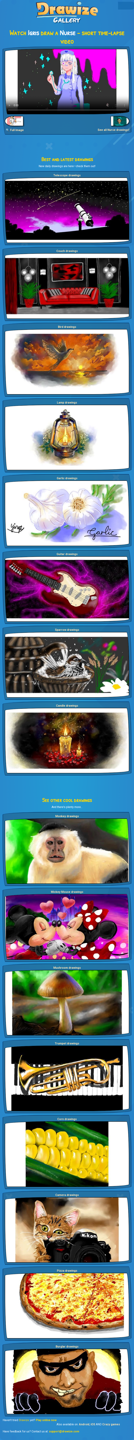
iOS (93, 1424)
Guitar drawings (67, 554)
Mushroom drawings (67, 967)
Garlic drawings (67, 478)
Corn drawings (67, 1119)
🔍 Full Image (15, 130)
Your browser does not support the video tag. (67, 81)
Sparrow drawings (67, 629)
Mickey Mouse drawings (67, 892)
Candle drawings (67, 705)
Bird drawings (67, 327)
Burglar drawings (67, 1346)
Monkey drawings (67, 816)
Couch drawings (67, 251)
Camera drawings (67, 1195)
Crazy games (111, 1424)
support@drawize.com (64, 1431)
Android (84, 1424)
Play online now (46, 1420)
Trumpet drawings (67, 1043)
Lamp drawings (67, 402)
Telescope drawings (67, 175)
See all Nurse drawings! (113, 130)
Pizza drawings (67, 1270)
